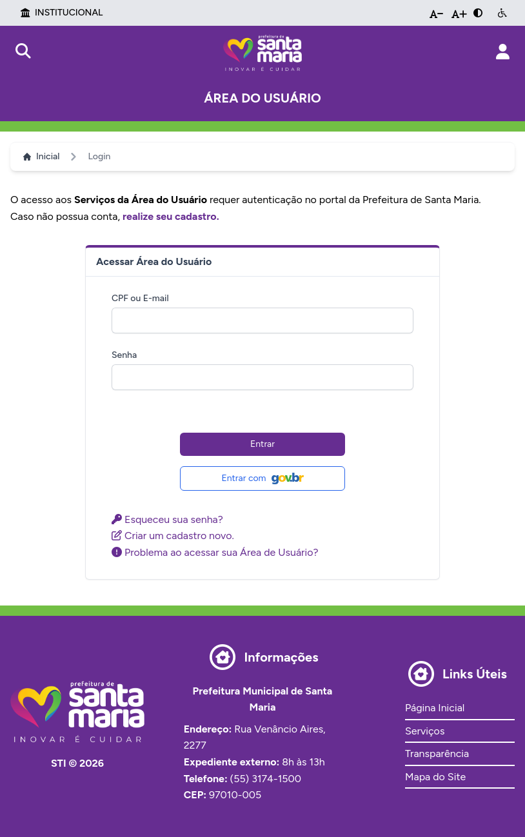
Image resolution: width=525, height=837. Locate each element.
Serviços (424, 731)
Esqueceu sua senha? (167, 519)
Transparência (437, 753)
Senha (124, 355)
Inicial (41, 156)
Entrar (262, 443)
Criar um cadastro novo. (173, 535)
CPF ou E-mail (140, 298)
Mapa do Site (435, 777)
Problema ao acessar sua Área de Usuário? (215, 552)
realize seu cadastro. (171, 216)
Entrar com (262, 478)
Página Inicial (434, 708)
